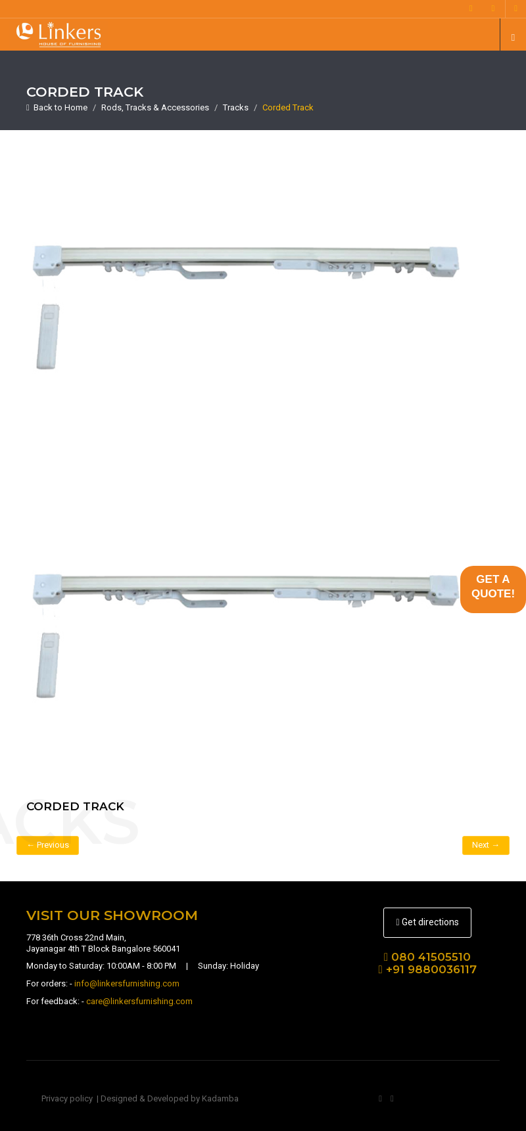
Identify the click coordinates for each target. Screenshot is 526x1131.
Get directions (427, 922)
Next (486, 845)
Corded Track (288, 107)
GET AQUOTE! (493, 586)
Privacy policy (67, 1098)
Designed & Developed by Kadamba (170, 1098)
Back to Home (56, 107)
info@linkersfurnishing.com (126, 983)
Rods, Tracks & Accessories (155, 107)
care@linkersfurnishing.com (139, 1001)
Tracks (236, 107)
